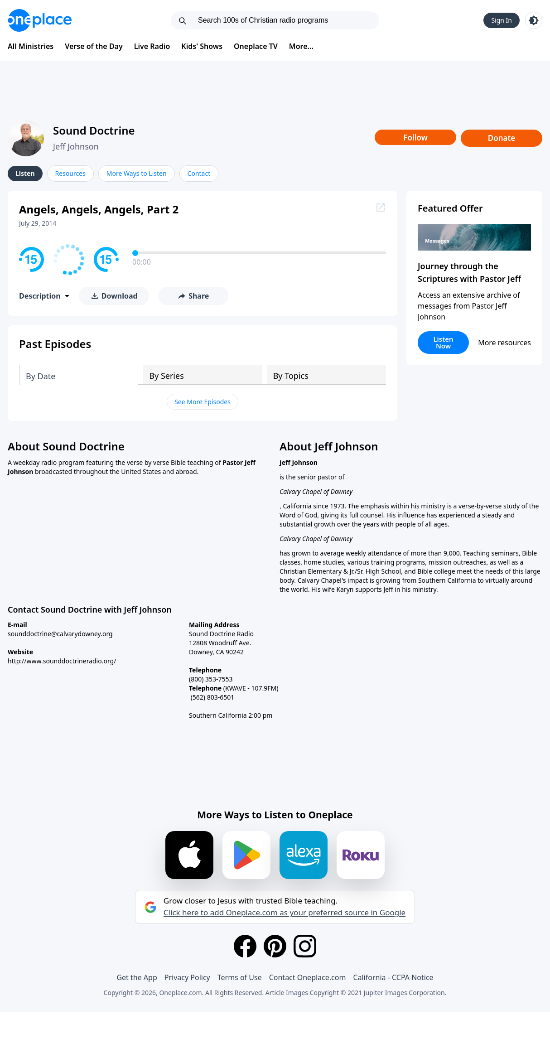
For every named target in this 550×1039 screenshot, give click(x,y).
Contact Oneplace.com (307, 977)
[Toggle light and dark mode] (533, 20)
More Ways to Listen (136, 173)
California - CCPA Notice (393, 977)
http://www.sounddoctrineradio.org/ (62, 661)
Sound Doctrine (94, 130)
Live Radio (152, 46)
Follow (415, 137)
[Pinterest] (275, 946)
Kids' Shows (201, 46)
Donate (502, 138)
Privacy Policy (187, 977)
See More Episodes (202, 401)
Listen (25, 173)
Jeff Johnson (76, 146)
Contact (199, 173)
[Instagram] (305, 946)
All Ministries (30, 46)
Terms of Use (239, 977)
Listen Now (443, 342)
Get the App (136, 977)
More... (301, 46)
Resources (70, 173)
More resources (504, 343)
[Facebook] (245, 946)
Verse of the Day (94, 46)
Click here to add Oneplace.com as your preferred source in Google (284, 913)
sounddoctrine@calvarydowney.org (60, 633)
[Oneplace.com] (40, 20)
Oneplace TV (256, 46)
